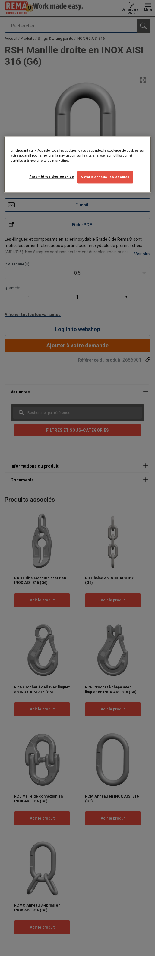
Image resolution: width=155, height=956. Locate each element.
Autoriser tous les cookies (105, 177)
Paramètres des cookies (51, 177)
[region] (77, 164)
